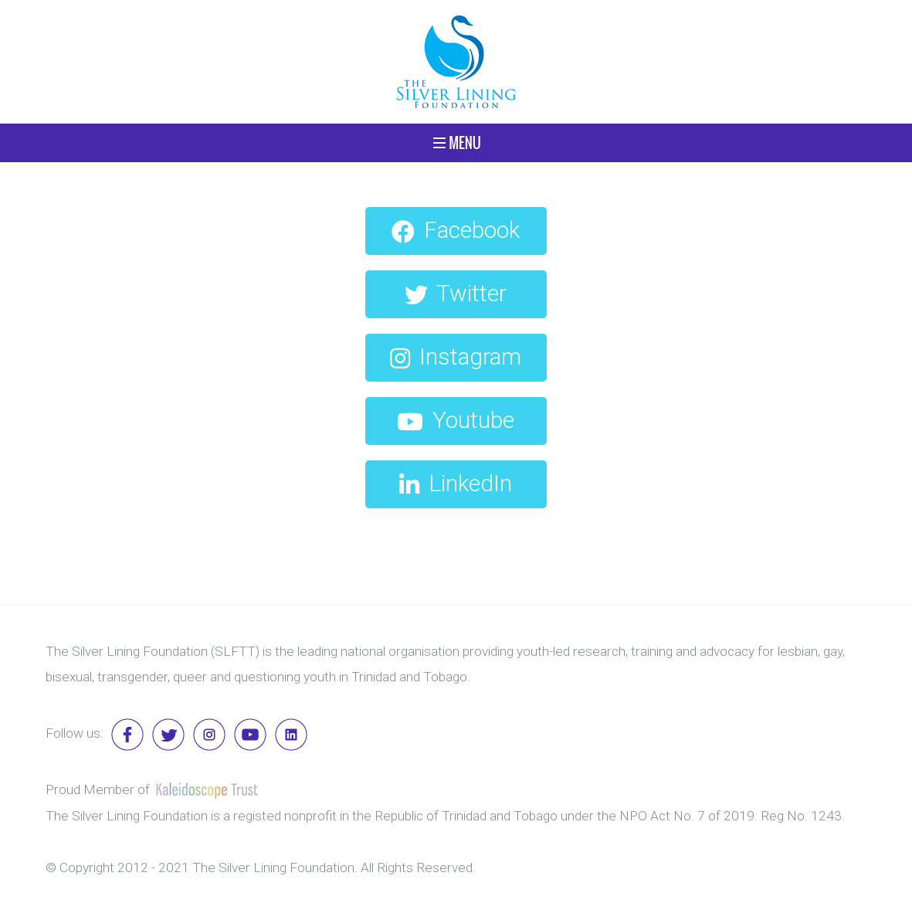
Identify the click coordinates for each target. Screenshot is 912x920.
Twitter (456, 293)
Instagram (455, 356)
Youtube (455, 419)
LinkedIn (455, 483)
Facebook (456, 229)
